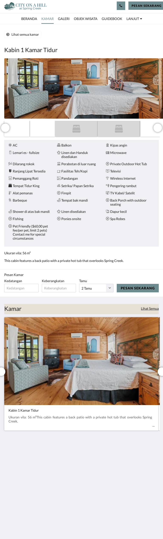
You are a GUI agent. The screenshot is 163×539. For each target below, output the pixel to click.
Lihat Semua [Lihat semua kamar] (150, 308)
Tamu (84, 281)
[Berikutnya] (157, 128)
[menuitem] (29, 18)
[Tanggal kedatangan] (21, 288)
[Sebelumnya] (5, 128)
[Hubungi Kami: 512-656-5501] (121, 5)
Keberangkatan (53, 281)
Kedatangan (13, 281)
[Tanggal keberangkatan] (59, 288)
